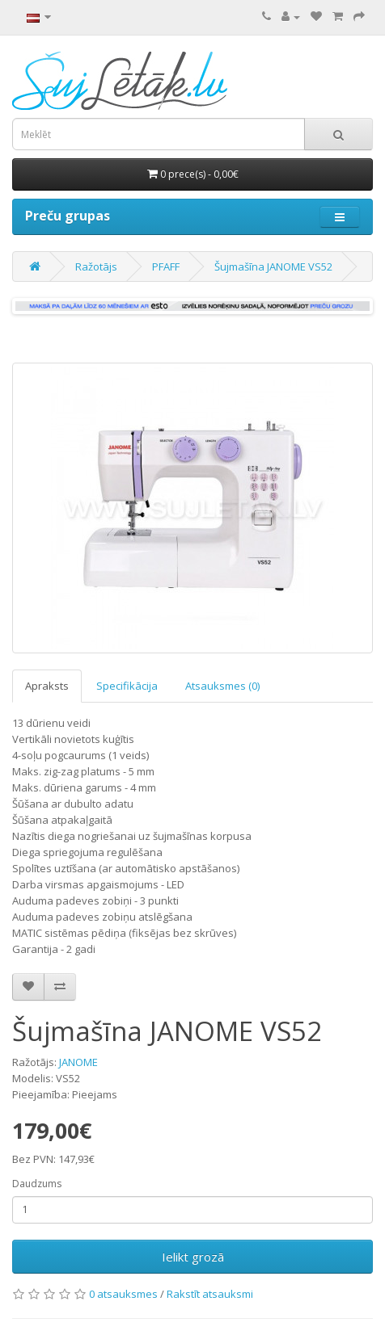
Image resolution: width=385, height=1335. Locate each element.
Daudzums (36, 1183)
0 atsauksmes (123, 1294)
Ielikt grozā (193, 1257)
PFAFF (166, 266)
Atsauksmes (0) (222, 685)
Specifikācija (127, 685)
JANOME (78, 1062)
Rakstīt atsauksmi (210, 1294)
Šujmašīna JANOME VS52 (273, 266)
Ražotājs (96, 266)
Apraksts (47, 685)
